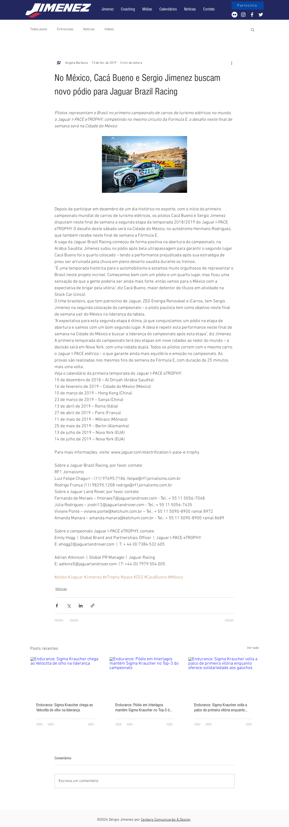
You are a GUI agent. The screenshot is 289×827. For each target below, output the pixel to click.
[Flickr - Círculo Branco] (234, 15)
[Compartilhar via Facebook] (56, 605)
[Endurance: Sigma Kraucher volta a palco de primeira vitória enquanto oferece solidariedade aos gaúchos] (223, 677)
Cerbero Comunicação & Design (165, 820)
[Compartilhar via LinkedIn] (80, 605)
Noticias (89, 29)
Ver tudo (253, 648)
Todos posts (38, 29)
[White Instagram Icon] (243, 15)
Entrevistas (65, 29)
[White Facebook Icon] (252, 15)
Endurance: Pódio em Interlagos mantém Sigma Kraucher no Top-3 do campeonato (143, 707)
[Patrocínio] (248, 5)
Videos (109, 29)
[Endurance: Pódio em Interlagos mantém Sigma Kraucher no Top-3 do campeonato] (144, 677)
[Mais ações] (232, 63)
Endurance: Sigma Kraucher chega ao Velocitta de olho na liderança (64, 707)
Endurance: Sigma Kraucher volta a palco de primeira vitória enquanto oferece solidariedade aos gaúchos (220, 707)
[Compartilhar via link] (92, 605)
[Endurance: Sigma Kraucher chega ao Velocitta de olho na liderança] (65, 677)
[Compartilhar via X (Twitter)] (68, 605)
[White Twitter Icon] (261, 15)
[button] (168, 9)
